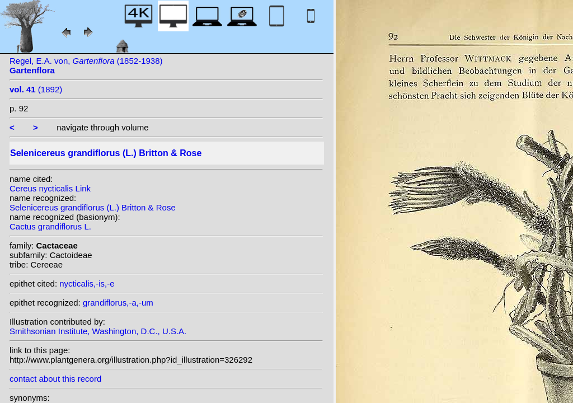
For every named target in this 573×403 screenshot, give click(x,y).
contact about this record (55, 378)
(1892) (36, 89)
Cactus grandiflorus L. (50, 226)
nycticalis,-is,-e (86, 283)
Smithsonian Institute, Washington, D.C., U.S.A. (98, 331)
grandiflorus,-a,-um (118, 302)
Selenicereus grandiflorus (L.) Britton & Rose (93, 207)
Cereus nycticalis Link (50, 188)
